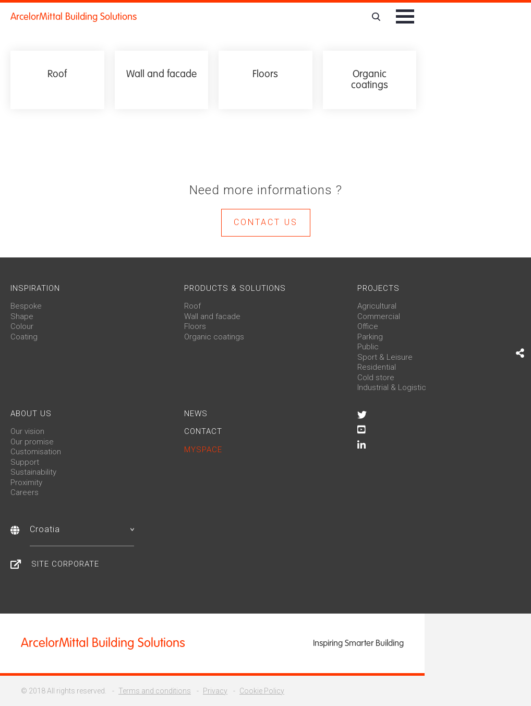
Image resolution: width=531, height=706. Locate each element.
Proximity (26, 482)
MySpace (203, 449)
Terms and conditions (154, 691)
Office (367, 326)
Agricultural (376, 306)
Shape (21, 316)
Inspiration (35, 288)
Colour (21, 326)
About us (31, 413)
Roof (192, 306)
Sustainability (33, 472)
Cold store (375, 377)
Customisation (35, 451)
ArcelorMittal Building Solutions (73, 16)
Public (368, 346)
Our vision (27, 431)
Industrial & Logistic (391, 387)
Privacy (215, 691)
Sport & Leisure (385, 357)
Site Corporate (65, 564)
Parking (370, 337)
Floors (195, 326)
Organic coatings (214, 337)
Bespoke (26, 306)
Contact (203, 431)
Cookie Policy (261, 691)
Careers (24, 492)
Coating (24, 337)
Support (24, 462)
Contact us (266, 222)
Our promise (32, 441)
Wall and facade (212, 316)
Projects (378, 288)
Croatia (82, 529)
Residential (376, 367)
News (196, 413)
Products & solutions (235, 288)
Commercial (378, 316)
